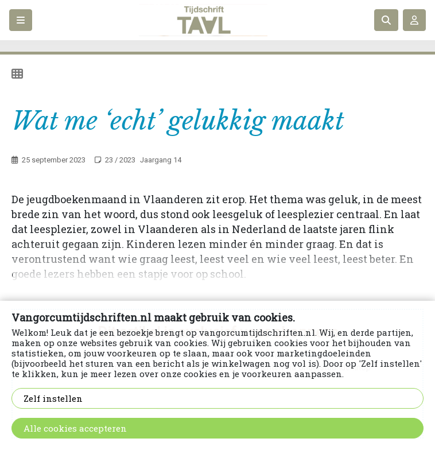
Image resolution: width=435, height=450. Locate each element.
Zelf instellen (53, 398)
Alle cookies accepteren (75, 428)
